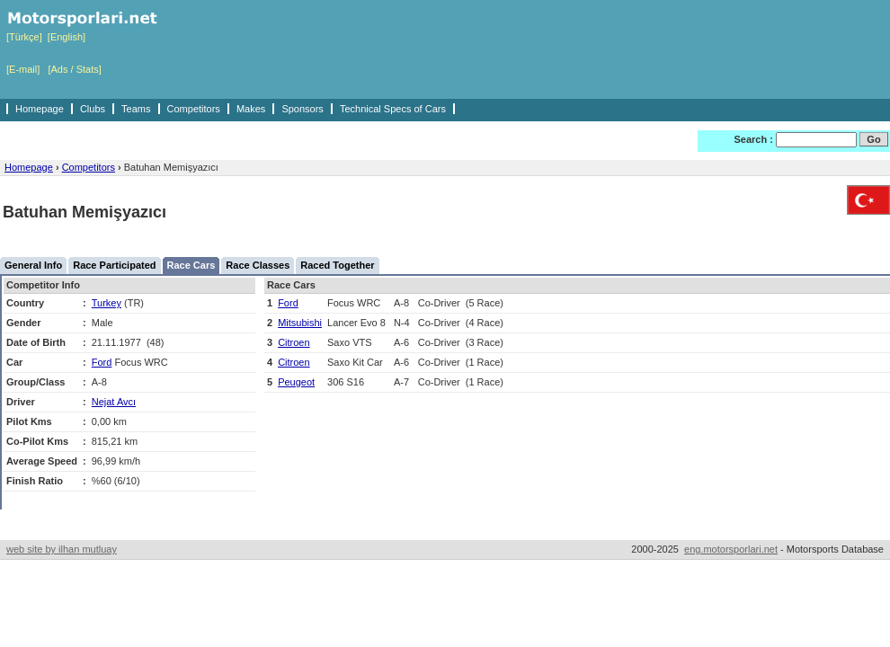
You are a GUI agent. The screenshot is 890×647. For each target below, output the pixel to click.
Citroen (293, 342)
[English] (66, 36)
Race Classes (257, 265)
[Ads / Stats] (74, 69)
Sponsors (302, 108)
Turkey (106, 302)
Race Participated (114, 265)
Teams (135, 108)
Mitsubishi (300, 322)
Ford (102, 362)
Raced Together (337, 265)
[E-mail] (23, 69)
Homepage (39, 108)
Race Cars (191, 265)
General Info (33, 265)
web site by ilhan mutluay (61, 549)
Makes (250, 108)
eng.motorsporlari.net (731, 549)
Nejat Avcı (114, 401)
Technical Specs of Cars (393, 108)
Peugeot (296, 382)
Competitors (193, 108)
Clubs (92, 108)
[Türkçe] (24, 36)
